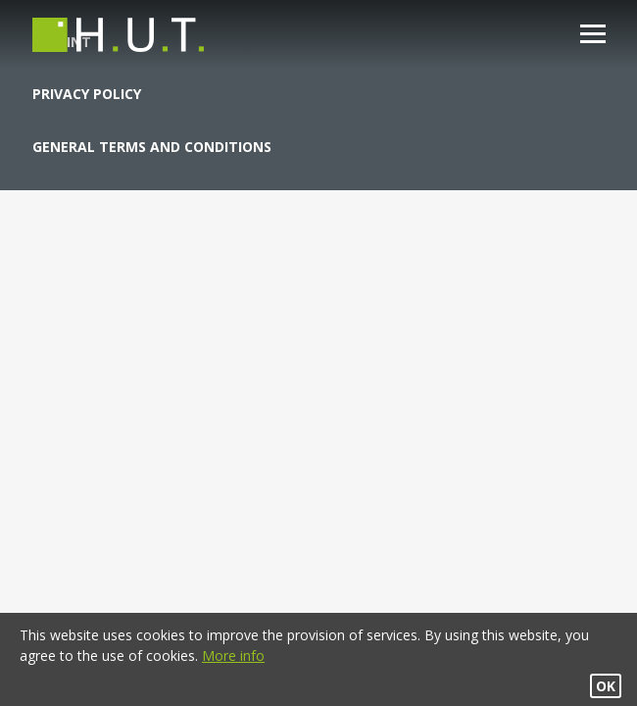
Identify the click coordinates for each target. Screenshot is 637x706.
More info (233, 655)
